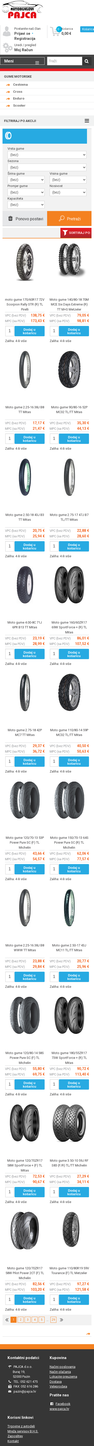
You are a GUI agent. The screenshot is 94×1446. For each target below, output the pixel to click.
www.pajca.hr (59, 1409)
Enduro (18, 98)
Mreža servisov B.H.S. (23, 1431)
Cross (17, 92)
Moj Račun (23, 50)
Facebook (63, 1404)
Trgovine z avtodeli (21, 1426)
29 (53, 1319)
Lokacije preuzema (63, 1376)
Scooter (19, 105)
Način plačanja (60, 1372)
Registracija (24, 38)
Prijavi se (22, 33)
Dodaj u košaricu (29, 331)
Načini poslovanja (62, 1367)
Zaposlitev (15, 1436)
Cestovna (20, 84)
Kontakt (13, 1441)
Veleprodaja (58, 1386)
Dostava (56, 1381)
